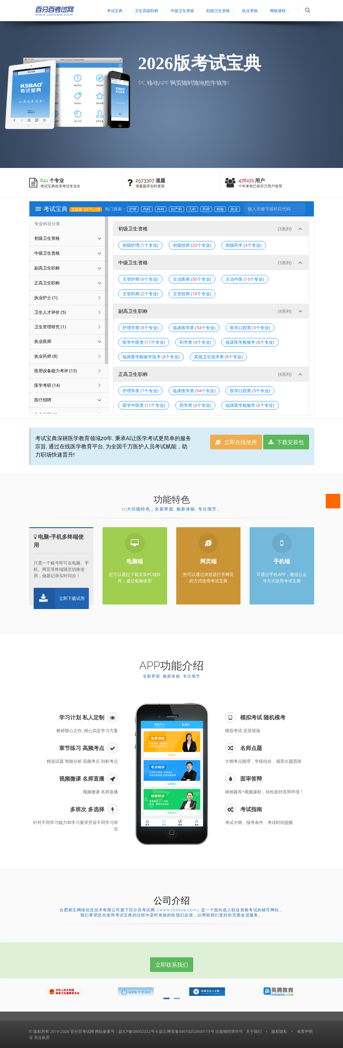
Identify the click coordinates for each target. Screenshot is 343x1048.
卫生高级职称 (147, 10)
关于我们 (254, 1031)
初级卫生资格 (218, 10)
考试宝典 (115, 10)
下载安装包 (286, 442)
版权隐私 (279, 1031)
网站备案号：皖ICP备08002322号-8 (126, 1031)
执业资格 (250, 10)
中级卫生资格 (183, 10)
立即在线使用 (236, 442)
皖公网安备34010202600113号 (186, 1031)
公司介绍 (171, 900)
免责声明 (305, 1031)
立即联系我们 (171, 964)
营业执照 (42, 1037)
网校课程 (278, 10)
